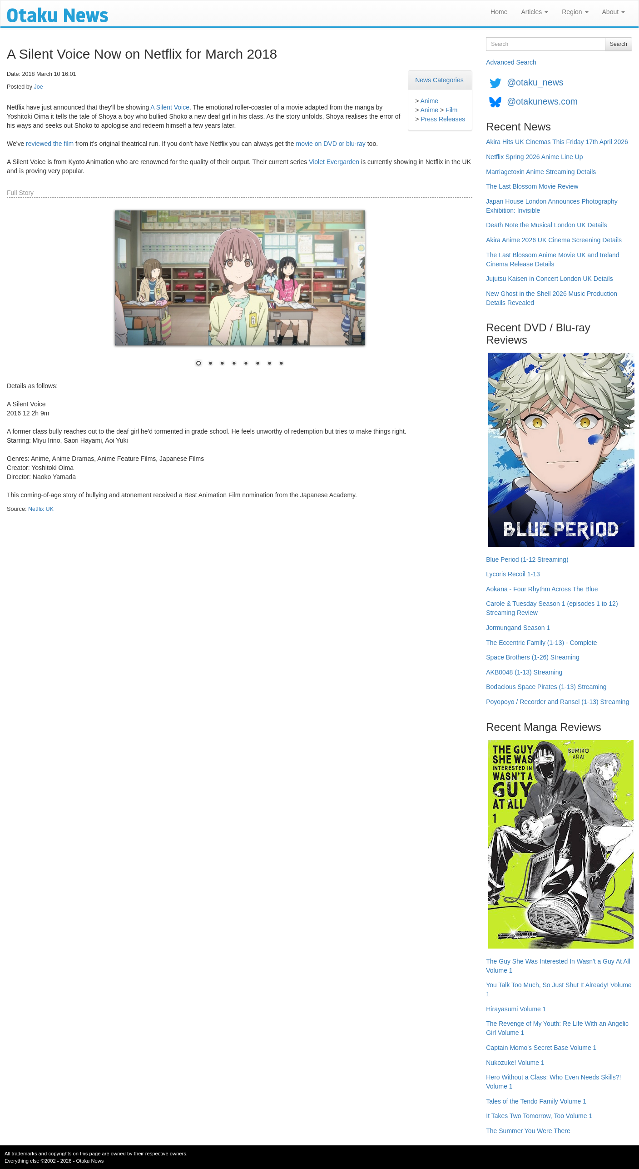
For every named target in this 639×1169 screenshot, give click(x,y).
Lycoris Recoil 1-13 (513, 574)
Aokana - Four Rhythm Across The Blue (542, 589)
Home (498, 11)
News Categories (439, 80)
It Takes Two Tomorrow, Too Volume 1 (539, 1115)
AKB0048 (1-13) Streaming (524, 672)
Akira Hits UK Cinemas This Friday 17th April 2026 (557, 141)
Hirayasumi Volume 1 (516, 1009)
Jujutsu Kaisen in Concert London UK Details (549, 278)
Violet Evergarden (334, 161)
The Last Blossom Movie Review (532, 186)
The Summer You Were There (528, 1130)
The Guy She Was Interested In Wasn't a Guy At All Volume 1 (558, 966)
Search (618, 44)
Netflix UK (41, 509)
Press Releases (443, 119)
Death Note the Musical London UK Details (546, 225)
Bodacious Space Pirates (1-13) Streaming (546, 686)
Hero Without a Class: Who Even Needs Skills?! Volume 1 (553, 1082)
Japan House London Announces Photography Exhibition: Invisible (552, 206)
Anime (429, 101)
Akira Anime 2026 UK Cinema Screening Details (554, 240)
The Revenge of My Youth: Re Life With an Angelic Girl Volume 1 (557, 1028)
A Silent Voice (169, 107)
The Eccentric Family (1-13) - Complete (541, 642)
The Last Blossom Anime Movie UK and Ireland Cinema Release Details (552, 259)
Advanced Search (511, 62)
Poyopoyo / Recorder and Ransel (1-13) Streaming (557, 701)
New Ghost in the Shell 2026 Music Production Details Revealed (551, 298)
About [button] (613, 11)
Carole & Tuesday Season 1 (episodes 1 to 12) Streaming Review (552, 608)
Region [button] (575, 11)
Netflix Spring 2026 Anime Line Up (534, 156)
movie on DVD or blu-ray (331, 143)
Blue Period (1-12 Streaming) (527, 559)
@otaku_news (535, 82)
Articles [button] (534, 11)
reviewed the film (50, 143)
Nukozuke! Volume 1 (515, 1062)
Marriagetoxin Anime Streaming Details (541, 171)
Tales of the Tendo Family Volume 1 (536, 1101)
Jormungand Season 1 (518, 627)
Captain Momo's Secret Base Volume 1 (541, 1047)
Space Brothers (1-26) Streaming (532, 657)
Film (451, 110)
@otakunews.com (542, 101)
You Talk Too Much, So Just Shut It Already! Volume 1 (558, 989)
